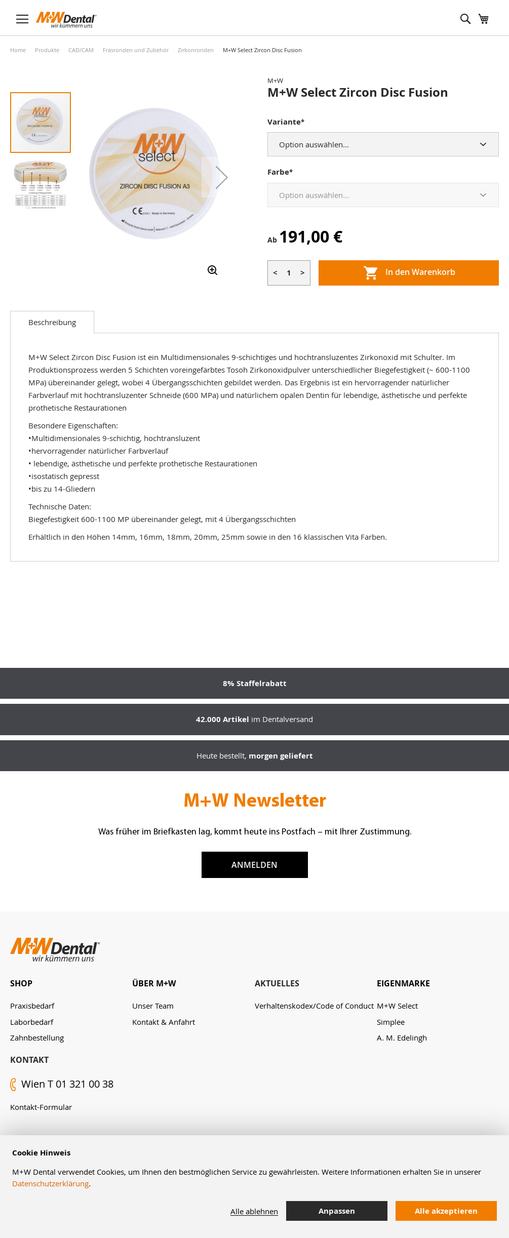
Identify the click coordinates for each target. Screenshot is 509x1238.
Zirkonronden (196, 50)
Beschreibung (52, 322)
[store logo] (66, 19)
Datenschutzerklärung (50, 1183)
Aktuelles (277, 983)
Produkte (47, 50)
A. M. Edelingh (402, 1037)
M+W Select (397, 1006)
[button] (222, 177)
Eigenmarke (403, 983)
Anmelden (254, 864)
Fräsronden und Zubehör (136, 50)
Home (18, 50)
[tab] (52, 322)
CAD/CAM (81, 50)
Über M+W (154, 983)
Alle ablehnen (254, 1211)
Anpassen (337, 1211)
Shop (21, 983)
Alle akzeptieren (446, 1211)
